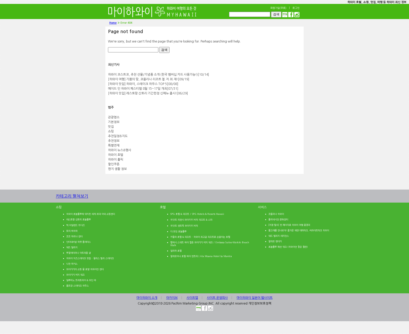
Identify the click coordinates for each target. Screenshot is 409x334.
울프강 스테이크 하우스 (77, 285)
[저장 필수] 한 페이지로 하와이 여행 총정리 (289, 225)
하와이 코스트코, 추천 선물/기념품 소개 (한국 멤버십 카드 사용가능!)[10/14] (158, 74)
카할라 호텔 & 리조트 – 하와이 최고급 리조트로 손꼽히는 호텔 (200, 237)
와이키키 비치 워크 (75, 275)
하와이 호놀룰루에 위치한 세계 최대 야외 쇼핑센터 (90, 214)
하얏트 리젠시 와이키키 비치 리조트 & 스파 (191, 219)
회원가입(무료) (278, 8)
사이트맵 (192, 297)
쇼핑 (111, 131)
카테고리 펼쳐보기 (79, 198)
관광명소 (113, 117)
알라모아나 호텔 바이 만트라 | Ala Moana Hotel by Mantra (201, 256)
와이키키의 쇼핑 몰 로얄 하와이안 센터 (85, 269)
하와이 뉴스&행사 (119, 150)
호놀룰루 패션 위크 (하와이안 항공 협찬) (288, 247)
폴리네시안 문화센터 (278, 219)
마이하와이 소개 (146, 297)
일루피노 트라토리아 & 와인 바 (81, 280)
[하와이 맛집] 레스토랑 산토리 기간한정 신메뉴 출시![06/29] (148, 93)
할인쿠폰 (113, 164)
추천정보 (113, 140)
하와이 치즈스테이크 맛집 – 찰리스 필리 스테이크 (90, 258)
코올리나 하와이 (276, 214)
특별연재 (113, 145)
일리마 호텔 (176, 251)
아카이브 (172, 297)
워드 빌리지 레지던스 (278, 236)
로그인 (295, 8)
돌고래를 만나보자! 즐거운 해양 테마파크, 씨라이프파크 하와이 (298, 230)
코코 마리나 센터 (74, 236)
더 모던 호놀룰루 (178, 231)
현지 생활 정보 (117, 169)
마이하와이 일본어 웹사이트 (255, 297)
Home (113, 23)
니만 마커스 (71, 264)
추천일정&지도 (118, 136)
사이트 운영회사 (217, 297)
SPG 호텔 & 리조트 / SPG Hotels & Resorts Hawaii (197, 214)
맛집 (111, 126)
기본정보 (113, 122)
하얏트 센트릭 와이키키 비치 (184, 225)
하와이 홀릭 (115, 159)
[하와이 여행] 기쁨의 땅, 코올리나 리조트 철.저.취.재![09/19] (148, 79)
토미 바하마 (71, 231)
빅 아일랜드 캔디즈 (75, 225)
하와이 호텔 (115, 154)
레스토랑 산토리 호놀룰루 (78, 219)
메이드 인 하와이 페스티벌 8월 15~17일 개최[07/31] (143, 88)
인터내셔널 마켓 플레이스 (78, 242)
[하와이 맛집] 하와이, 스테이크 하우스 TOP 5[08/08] (143, 84)
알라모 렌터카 (275, 241)
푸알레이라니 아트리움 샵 (78, 253)
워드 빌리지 (71, 247)
